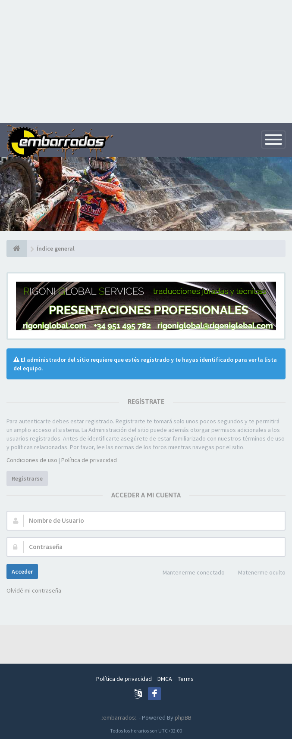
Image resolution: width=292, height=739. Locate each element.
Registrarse (27, 478)
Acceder (22, 571)
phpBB (183, 717)
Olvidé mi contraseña (33, 590)
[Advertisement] (146, 60)
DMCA (164, 679)
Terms (186, 679)
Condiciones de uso (31, 460)
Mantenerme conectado (189, 573)
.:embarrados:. (119, 717)
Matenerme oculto (257, 573)
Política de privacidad (89, 460)
